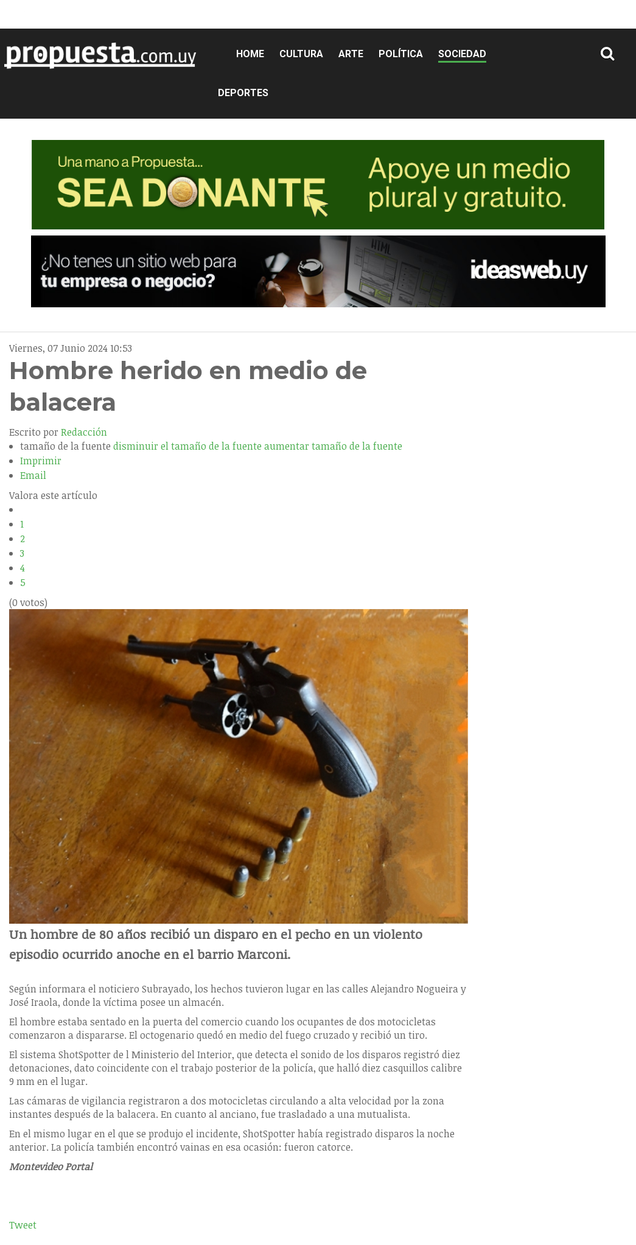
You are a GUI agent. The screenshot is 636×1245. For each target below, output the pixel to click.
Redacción (84, 432)
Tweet (23, 1225)
